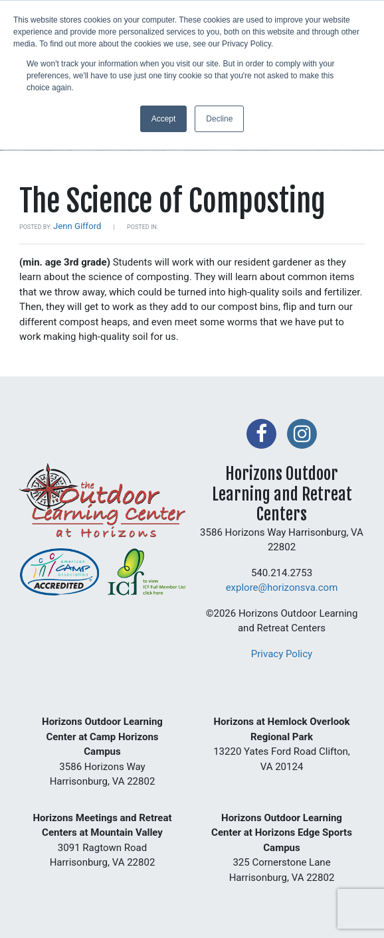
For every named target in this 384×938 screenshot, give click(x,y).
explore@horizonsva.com (282, 587)
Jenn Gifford (77, 226)
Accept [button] (163, 118)
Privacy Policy (281, 654)
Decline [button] (219, 118)
